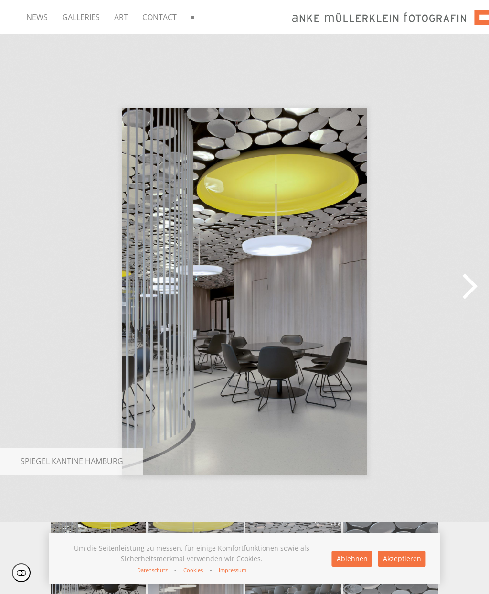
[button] (470, 286)
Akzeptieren (402, 558)
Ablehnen (352, 558)
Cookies (193, 569)
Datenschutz (152, 569)
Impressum (232, 569)
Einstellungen (21, 572)
